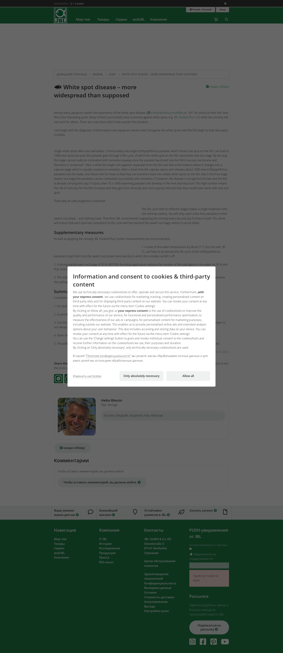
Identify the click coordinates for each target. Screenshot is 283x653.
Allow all (188, 376)
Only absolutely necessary (141, 376)
